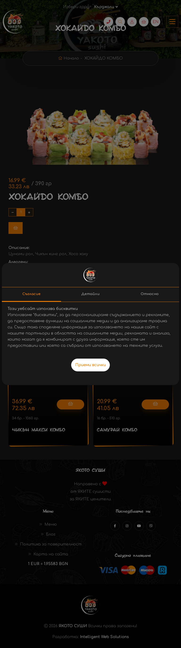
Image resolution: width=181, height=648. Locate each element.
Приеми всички (90, 365)
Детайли (90, 294)
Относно (150, 294)
